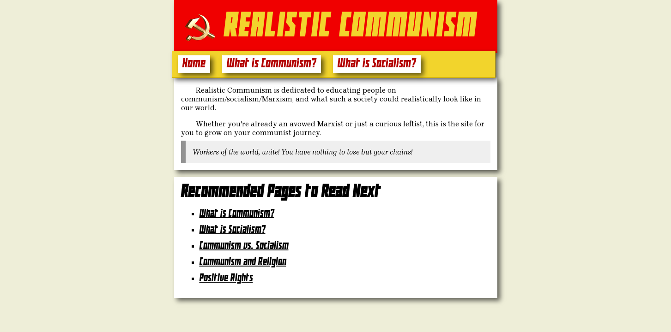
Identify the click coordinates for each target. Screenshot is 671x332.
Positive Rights (226, 278)
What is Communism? (271, 64)
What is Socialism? (377, 64)
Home (194, 64)
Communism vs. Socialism (244, 246)
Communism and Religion (242, 262)
